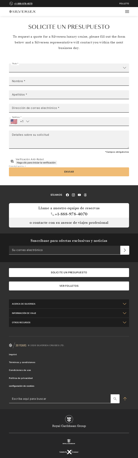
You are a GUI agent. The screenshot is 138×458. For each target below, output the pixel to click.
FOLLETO (124, 4)
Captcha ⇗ (17, 166)
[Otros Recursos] (69, 322)
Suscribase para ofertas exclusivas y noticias (69, 240)
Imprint (13, 354)
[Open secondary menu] (129, 11)
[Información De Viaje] (69, 312)
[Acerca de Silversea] (69, 303)
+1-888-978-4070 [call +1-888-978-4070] (23, 3)
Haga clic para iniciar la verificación (36, 162)
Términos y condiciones (22, 362)
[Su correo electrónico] (124, 250)
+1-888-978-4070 (69, 214)
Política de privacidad (21, 378)
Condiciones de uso (20, 370)
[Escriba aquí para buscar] (115, 398)
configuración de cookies (21, 385)
